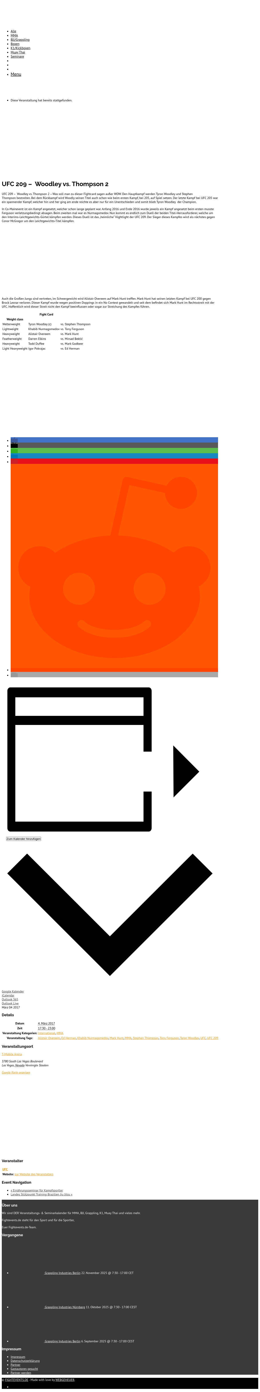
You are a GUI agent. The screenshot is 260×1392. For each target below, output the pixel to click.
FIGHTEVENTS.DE (16, 1380)
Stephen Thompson (146, 1038)
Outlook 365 (10, 999)
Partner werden (21, 1373)
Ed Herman (68, 1038)
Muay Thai (18, 52)
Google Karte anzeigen (16, 1072)
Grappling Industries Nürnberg (65, 1307)
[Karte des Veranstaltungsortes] (110, 1116)
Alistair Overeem (49, 1038)
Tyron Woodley (189, 1038)
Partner (15, 1365)
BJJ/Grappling (20, 39)
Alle (13, 31)
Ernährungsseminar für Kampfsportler (37, 1190)
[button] (14, 441)
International (46, 1033)
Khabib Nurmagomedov (92, 1038)
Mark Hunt (116, 1038)
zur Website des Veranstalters (34, 1174)
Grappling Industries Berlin (62, 1273)
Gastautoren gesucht (24, 1369)
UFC (203, 1038)
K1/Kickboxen (20, 48)
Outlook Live (10, 1003)
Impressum (18, 1357)
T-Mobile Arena (12, 1054)
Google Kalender (13, 991)
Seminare (17, 56)
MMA (14, 35)
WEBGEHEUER (65, 1380)
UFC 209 (212, 1038)
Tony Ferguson (169, 1038)
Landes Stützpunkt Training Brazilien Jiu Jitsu (41, 1194)
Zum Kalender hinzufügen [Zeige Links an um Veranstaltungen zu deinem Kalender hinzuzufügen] (24, 839)
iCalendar (8, 995)
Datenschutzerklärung (25, 1361)
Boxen (15, 44)
